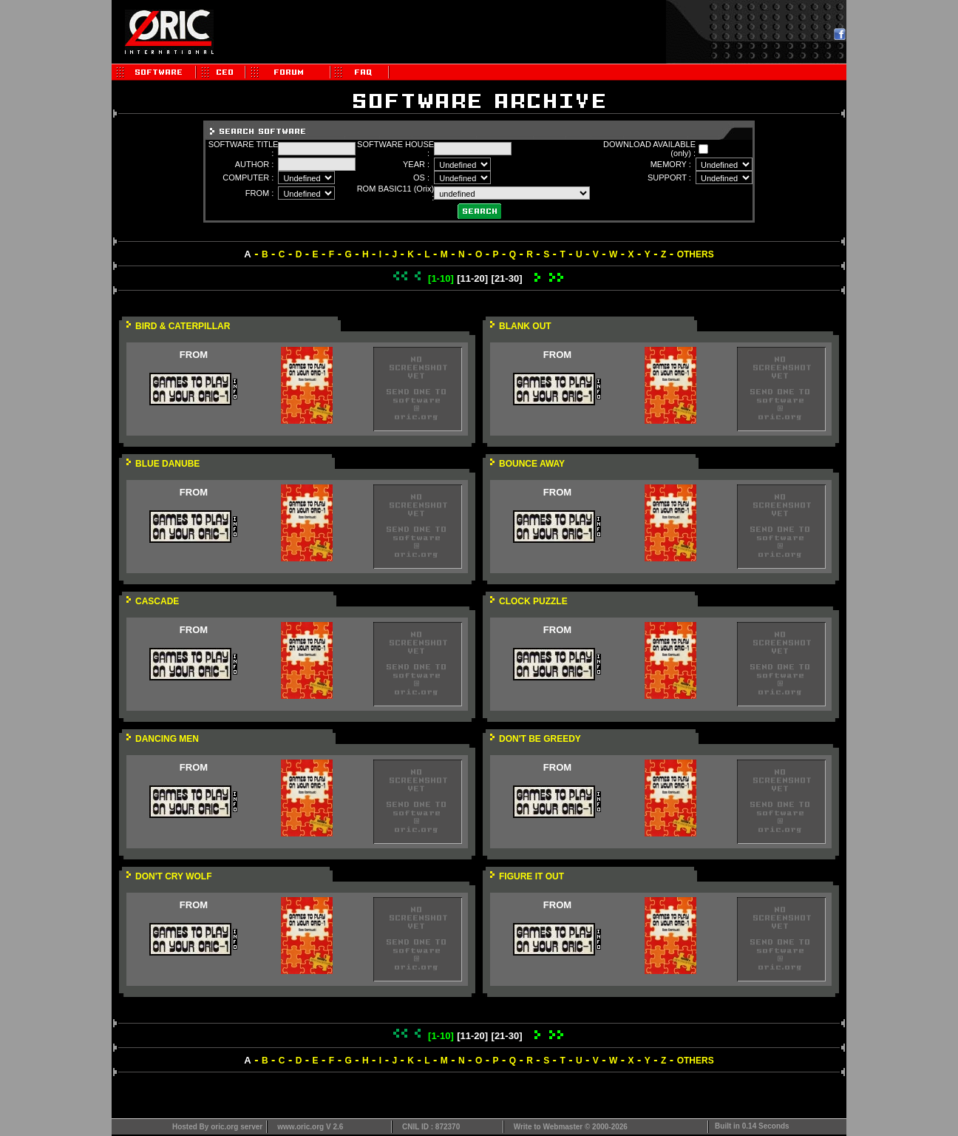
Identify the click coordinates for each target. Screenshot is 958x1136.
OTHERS (695, 254)
